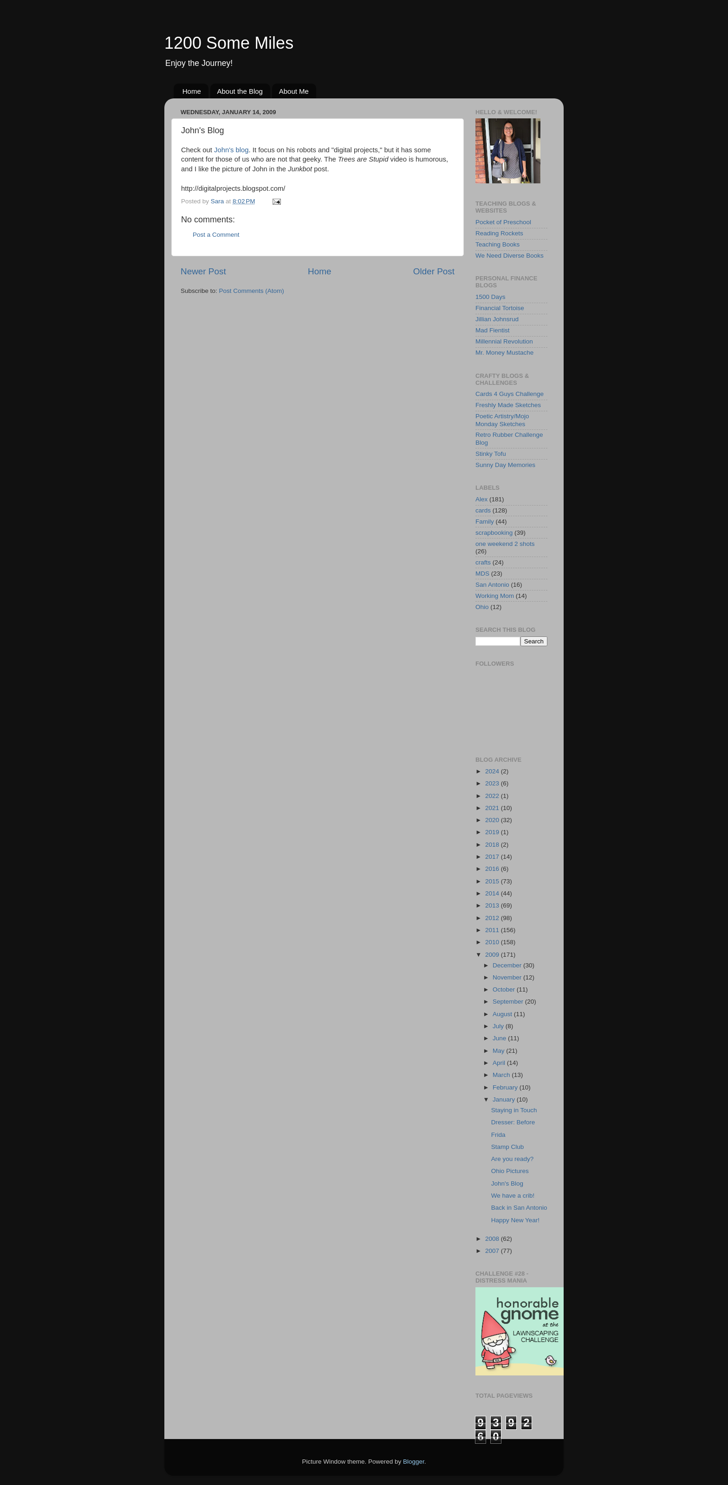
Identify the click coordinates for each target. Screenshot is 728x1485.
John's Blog (507, 1183)
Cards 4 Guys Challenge (509, 393)
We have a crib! (513, 1195)
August (503, 1014)
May (499, 1050)
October (505, 989)
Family (484, 521)
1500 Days (490, 296)
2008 (493, 1238)
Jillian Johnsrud (497, 319)
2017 (493, 856)
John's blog (231, 150)
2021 (493, 807)
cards (483, 510)
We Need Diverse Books (509, 255)
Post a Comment (216, 234)
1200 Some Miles (228, 42)
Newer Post (203, 271)
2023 (493, 783)
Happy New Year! (515, 1220)
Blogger (413, 1461)
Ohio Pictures (510, 1170)
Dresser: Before (513, 1122)
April (500, 1062)
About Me (294, 91)
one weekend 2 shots (505, 543)
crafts (483, 562)
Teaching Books (497, 244)
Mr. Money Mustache (504, 352)
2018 (493, 844)
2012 (493, 917)
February (506, 1087)
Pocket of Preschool (503, 222)
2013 (493, 905)
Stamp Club (507, 1146)
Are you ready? (512, 1158)
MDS (482, 573)
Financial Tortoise (499, 308)
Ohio (482, 606)
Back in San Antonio (519, 1207)
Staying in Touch (514, 1110)
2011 (493, 930)
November (508, 977)
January (505, 1099)
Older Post (434, 271)
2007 (493, 1250)
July (499, 1026)
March (502, 1074)
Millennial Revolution (504, 341)
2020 (493, 820)
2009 (493, 954)
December (508, 965)
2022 (493, 795)
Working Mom (494, 595)
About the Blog (240, 91)
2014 (493, 893)
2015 (493, 881)
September (509, 1001)
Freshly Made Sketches (508, 405)
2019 (493, 832)
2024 (493, 771)
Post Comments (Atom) (251, 290)
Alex (481, 499)
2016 (493, 868)
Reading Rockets (499, 233)
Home (191, 91)
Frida (498, 1134)
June (500, 1038)
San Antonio (492, 584)
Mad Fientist (492, 330)
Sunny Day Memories (505, 464)
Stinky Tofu (490, 453)
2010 (493, 942)
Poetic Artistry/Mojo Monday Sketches (502, 420)
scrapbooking (494, 532)
